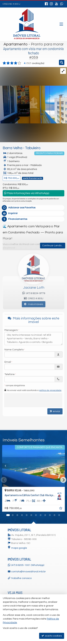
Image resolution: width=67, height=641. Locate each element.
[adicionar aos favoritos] (61, 509)
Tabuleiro (32, 148)
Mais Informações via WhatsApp (26, 193)
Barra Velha (12, 148)
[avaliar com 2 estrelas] (8, 63)
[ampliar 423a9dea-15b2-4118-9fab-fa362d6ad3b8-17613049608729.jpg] (33, 95)
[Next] (63, 480)
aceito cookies (51, 635)
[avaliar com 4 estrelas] (15, 63)
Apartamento (16, 44)
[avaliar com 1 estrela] (4, 63)
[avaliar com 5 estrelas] (19, 63)
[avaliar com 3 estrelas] (12, 63)
